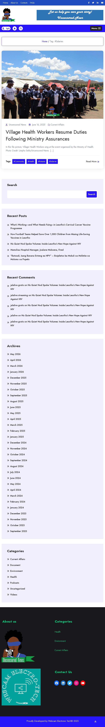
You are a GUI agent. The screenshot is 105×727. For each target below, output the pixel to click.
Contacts (24, 2)
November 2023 (18, 519)
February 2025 (17, 430)
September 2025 (18, 395)
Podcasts (14, 582)
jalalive (14, 315)
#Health (31, 161)
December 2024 (18, 442)
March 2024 (16, 495)
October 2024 (17, 454)
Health (13, 576)
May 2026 (15, 354)
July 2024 (15, 472)
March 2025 (16, 425)
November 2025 (18, 383)
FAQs (32, 2)
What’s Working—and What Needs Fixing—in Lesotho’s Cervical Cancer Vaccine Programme (50, 226)
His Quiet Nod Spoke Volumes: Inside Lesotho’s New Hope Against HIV (46, 243)
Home (5, 2)
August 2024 (16, 466)
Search (12, 185)
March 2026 (16, 366)
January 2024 (17, 507)
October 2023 (17, 525)
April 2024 (15, 489)
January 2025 (17, 436)
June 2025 (15, 407)
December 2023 (18, 513)
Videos (13, 594)
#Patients (41, 161)
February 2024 (17, 501)
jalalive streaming (19, 295)
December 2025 (18, 377)
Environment (16, 571)
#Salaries (52, 161)
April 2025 (15, 419)
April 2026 (15, 360)
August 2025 (16, 401)
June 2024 (15, 478)
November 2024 (18, 448)
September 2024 (18, 460)
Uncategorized (17, 588)
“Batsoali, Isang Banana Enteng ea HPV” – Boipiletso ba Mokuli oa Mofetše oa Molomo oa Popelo (50, 257)
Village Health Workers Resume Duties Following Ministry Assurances (46, 135)
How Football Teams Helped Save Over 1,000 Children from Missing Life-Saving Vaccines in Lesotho (50, 236)
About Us (14, 2)
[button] (96, 28)
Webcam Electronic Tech (59, 721)
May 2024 (15, 484)
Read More (92, 161)
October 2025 (17, 389)
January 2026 (17, 371)
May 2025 (15, 413)
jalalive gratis (17, 285)
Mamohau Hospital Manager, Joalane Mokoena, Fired (37, 249)
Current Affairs (57, 124)
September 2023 (18, 531)
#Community (19, 161)
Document (15, 565)
